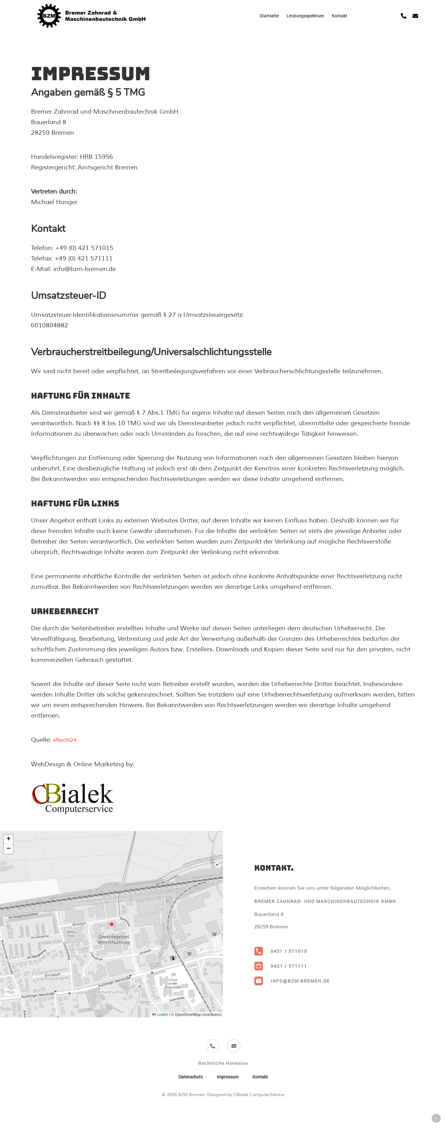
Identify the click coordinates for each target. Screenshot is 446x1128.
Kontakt (260, 1076)
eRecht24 (66, 740)
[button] (111, 924)
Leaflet (160, 1014)
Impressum (227, 1076)
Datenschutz (190, 1076)
